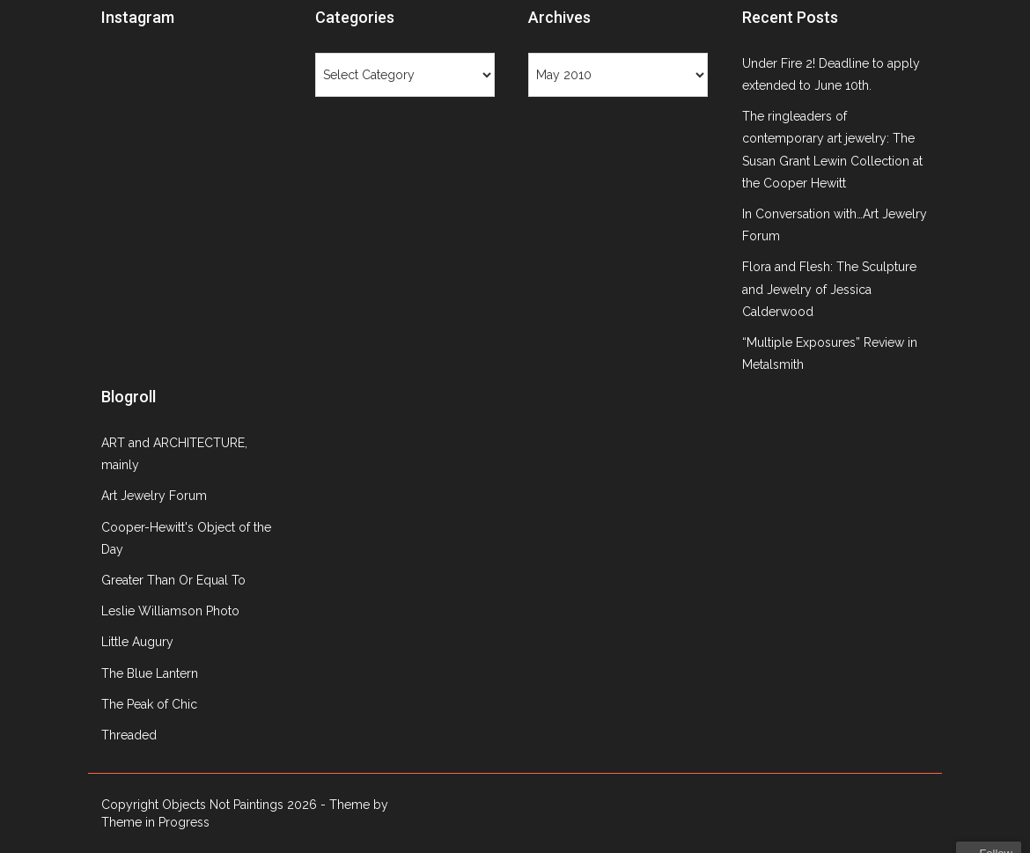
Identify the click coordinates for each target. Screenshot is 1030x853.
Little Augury (137, 642)
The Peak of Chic (149, 704)
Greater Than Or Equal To (173, 580)
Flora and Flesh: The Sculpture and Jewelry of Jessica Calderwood (829, 289)
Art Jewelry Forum (154, 496)
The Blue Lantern (149, 673)
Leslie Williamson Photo (170, 611)
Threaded (129, 735)
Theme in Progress (155, 822)
